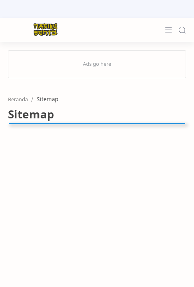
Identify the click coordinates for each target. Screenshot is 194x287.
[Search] (182, 30)
